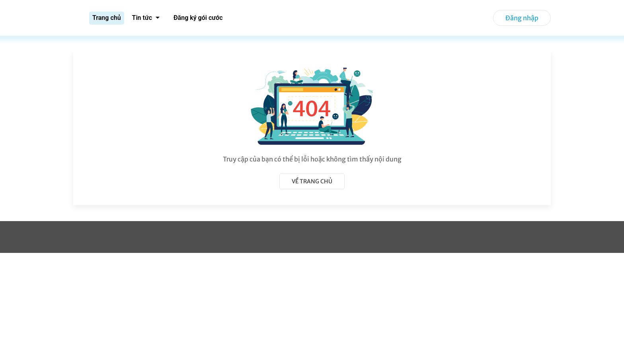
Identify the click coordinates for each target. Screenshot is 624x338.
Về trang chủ (312, 181)
